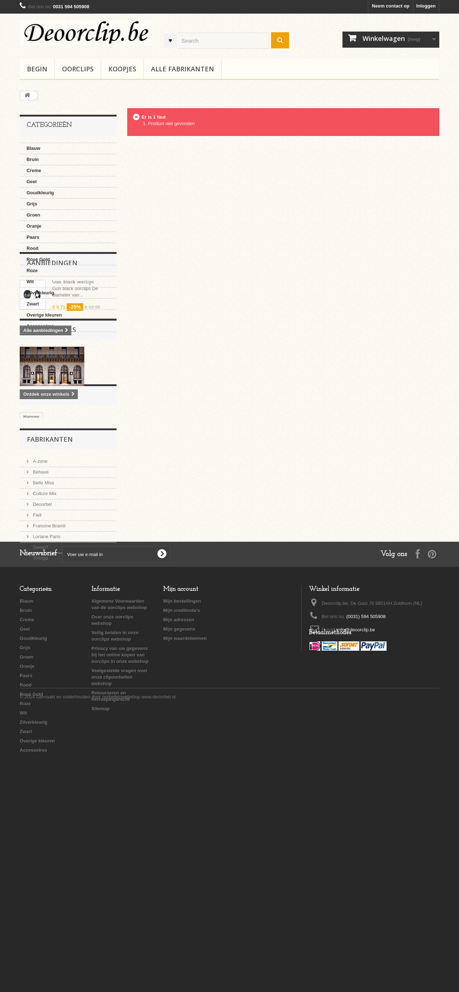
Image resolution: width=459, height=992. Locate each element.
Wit (30, 281)
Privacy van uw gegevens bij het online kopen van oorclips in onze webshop (119, 851)
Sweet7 (40, 693)
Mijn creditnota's (181, 807)
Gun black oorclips (73, 372)
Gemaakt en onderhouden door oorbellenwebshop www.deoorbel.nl (106, 972)
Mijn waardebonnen (185, 834)
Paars (33, 237)
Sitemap (100, 905)
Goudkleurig (40, 192)
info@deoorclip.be (356, 826)
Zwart (33, 304)
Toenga (40, 704)
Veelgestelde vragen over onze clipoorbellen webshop (119, 873)
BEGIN (37, 69)
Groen (33, 215)
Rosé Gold (38, 259)
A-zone (40, 607)
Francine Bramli (49, 671)
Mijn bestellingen (182, 797)
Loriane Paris (46, 682)
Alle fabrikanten (182, 69)
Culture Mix (44, 639)
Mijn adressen (178, 816)
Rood (32, 248)
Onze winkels (51, 447)
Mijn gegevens (179, 825)
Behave (40, 618)
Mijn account (180, 785)
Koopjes (122, 69)
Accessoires (40, 326)
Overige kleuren (44, 315)
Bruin (33, 159)
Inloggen (426, 6)
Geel (32, 181)
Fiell (36, 661)
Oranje (34, 226)
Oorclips (78, 69)
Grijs (32, 204)
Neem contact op (391, 6)
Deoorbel (42, 650)
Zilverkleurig (40, 292)
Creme (34, 170)
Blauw (33, 148)
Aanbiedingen (52, 353)
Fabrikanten (50, 588)
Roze (32, 270)
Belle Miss (43, 628)
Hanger (31, 560)
